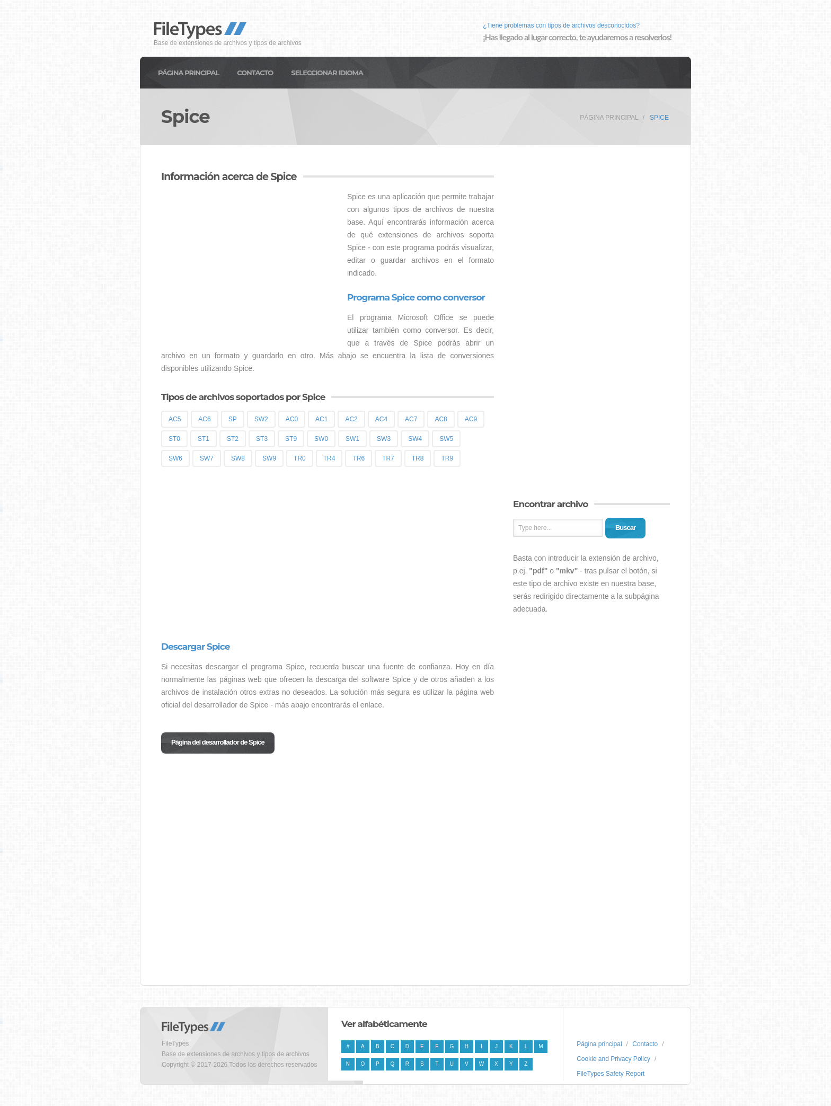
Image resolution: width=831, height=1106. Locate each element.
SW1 (352, 439)
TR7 (388, 458)
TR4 (329, 458)
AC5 (175, 419)
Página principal (188, 72)
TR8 (418, 458)
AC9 (471, 419)
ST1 (203, 439)
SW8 (238, 458)
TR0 (300, 458)
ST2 (232, 439)
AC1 (321, 419)
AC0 (292, 419)
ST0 (174, 439)
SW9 (269, 458)
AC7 (411, 419)
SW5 (446, 439)
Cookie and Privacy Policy (613, 1059)
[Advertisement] (250, 264)
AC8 (441, 419)
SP (232, 419)
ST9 (291, 439)
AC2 (351, 419)
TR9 (447, 458)
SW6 (175, 458)
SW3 (384, 439)
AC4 (381, 419)
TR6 (358, 458)
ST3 (262, 439)
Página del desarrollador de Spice (217, 742)
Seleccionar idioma (327, 72)
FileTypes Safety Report (610, 1073)
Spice (659, 117)
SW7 (207, 458)
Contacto (255, 72)
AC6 (204, 419)
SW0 (321, 439)
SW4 (415, 439)
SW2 (261, 419)
